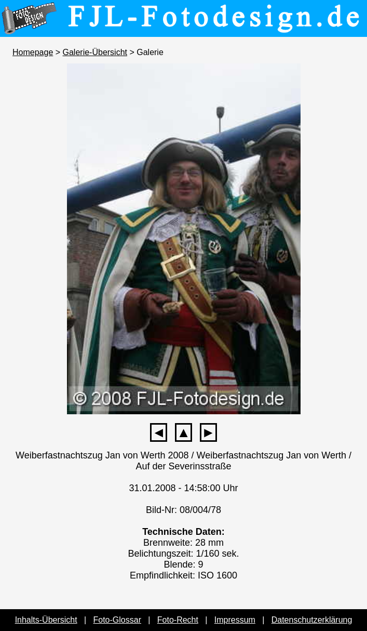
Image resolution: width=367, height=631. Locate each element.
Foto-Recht (177, 619)
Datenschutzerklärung (311, 619)
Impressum (234, 619)
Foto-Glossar (117, 619)
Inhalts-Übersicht (46, 619)
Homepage (32, 52)
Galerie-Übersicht (95, 52)
